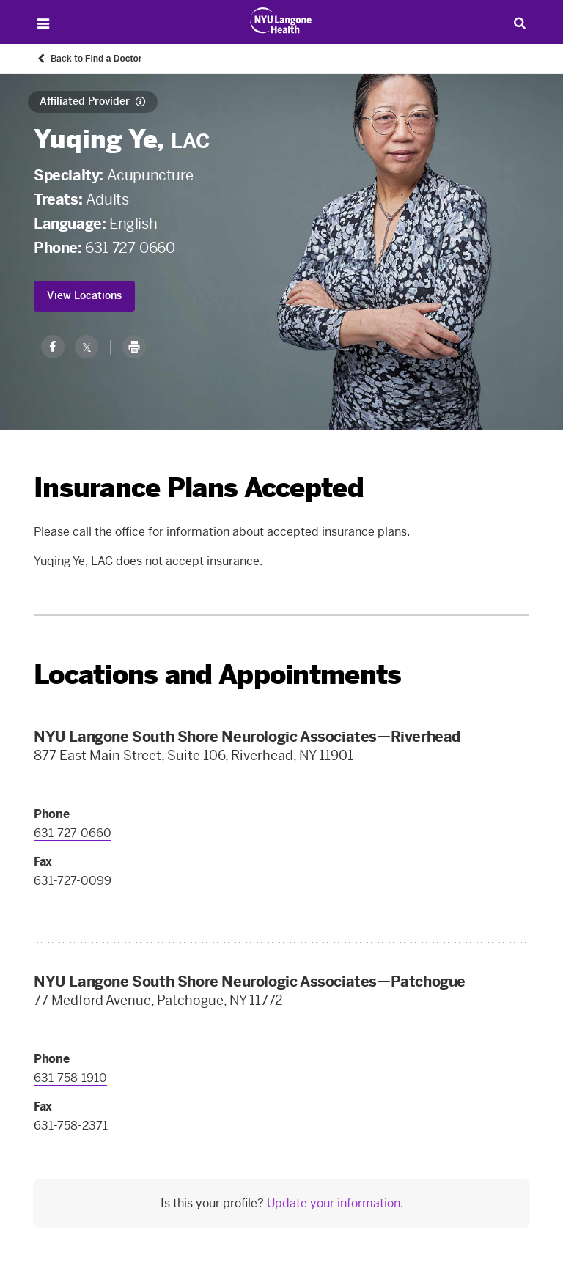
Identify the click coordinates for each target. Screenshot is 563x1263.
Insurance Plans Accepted (199, 488)
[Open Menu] (43, 24)
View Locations (84, 296)
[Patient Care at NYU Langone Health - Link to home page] (281, 20)
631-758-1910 (70, 1078)
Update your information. (335, 1203)
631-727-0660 (129, 248)
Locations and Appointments (217, 675)
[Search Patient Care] (520, 22)
